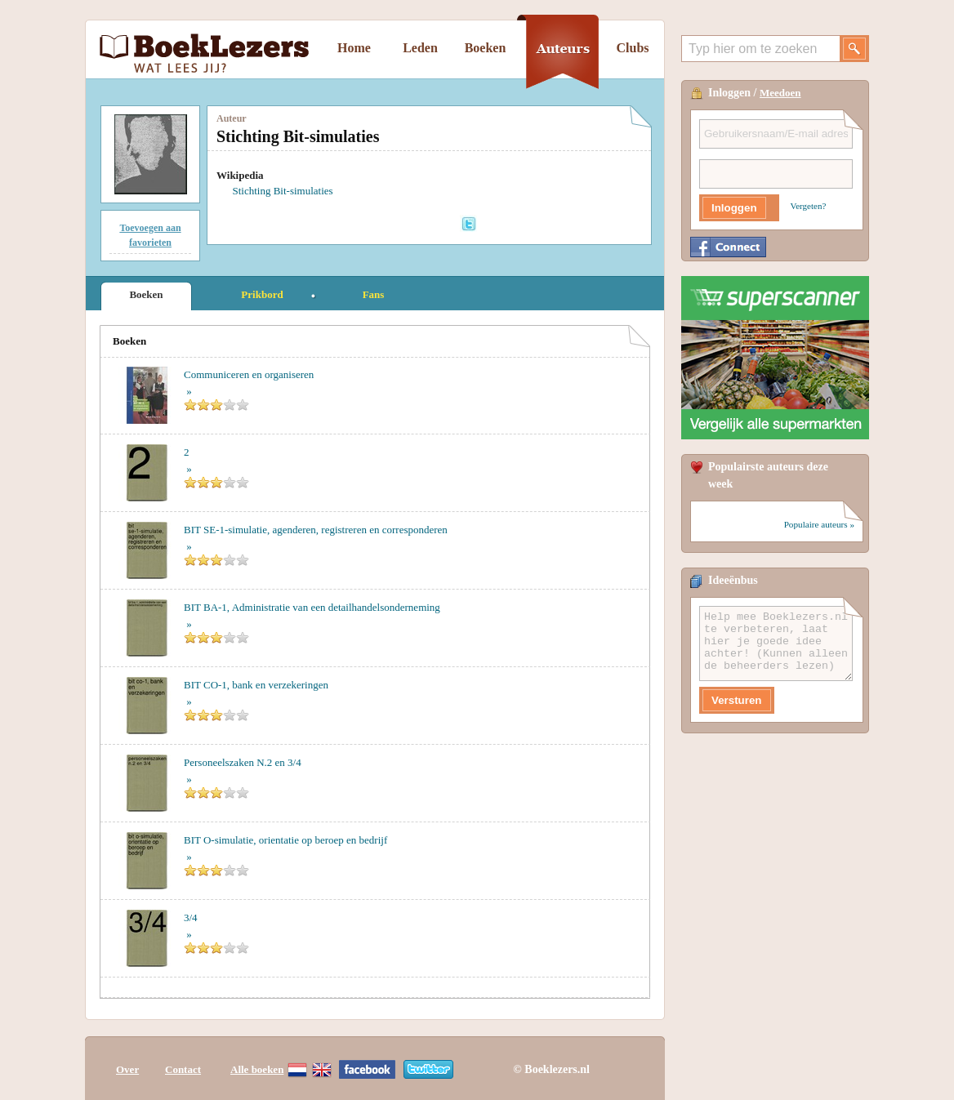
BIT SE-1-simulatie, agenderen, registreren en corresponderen (316, 529)
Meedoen (780, 93)
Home (354, 48)
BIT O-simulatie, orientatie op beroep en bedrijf (285, 840)
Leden (420, 48)
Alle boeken (256, 1069)
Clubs (632, 48)
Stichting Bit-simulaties (283, 191)
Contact (183, 1069)
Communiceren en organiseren (249, 374)
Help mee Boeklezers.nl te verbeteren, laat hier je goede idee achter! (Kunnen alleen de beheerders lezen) (776, 643)
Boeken (485, 48)
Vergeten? (809, 206)
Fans (374, 294)
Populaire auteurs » (819, 524)
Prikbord (262, 294)
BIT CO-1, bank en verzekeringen (256, 685)
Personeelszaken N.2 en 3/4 (242, 762)
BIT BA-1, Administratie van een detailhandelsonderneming (312, 607)
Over (127, 1069)
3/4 (191, 917)
